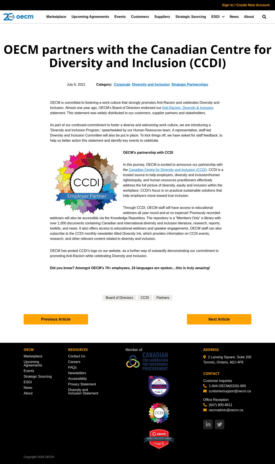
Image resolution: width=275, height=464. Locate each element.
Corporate (122, 84)
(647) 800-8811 (217, 405)
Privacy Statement (82, 384)
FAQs (72, 367)
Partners (163, 298)
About (249, 17)
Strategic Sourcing (191, 17)
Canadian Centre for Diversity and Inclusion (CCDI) (168, 170)
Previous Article (55, 319)
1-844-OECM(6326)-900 (224, 386)
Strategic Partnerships (189, 84)
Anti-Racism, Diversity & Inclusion (187, 108)
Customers (140, 17)
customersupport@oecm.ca (227, 391)
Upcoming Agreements (90, 17)
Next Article (219, 319)
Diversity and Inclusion (151, 84)
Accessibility (77, 378)
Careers (74, 362)
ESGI (215, 17)
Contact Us (76, 356)
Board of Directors (119, 298)
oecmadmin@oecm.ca (223, 410)
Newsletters (77, 373)
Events (120, 17)
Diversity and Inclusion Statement (83, 391)
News (234, 17)
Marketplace (56, 17)
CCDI (145, 298)
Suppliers (162, 17)
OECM (49, 457)
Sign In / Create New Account (246, 5)
